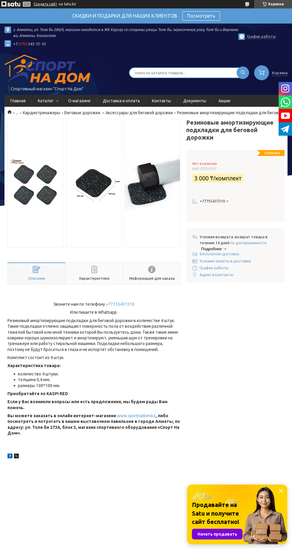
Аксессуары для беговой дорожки (139, 112)
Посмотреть (201, 15)
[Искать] (243, 73)
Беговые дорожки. (82, 112)
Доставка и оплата (121, 101)
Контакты (161, 101)
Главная (18, 101)
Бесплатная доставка (219, 254)
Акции (224, 101)
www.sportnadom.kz (136, 415)
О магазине (79, 101)
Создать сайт (45, 4)
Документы (194, 101)
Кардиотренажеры (41, 112)
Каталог (46, 101)
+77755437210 (120, 304)
